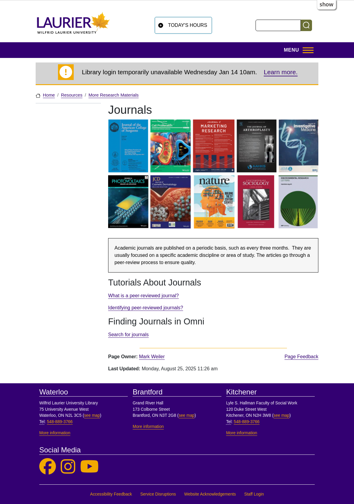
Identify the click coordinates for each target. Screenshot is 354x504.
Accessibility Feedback (111, 494)
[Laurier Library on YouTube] (89, 466)
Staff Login (254, 494)
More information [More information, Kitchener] (241, 433)
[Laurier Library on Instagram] (68, 466)
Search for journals (128, 334)
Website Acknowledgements (210, 494)
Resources (71, 95)
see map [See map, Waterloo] (92, 415)
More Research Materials (113, 95)
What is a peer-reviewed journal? (143, 295)
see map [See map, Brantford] (187, 415)
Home (49, 95)
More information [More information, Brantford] (148, 426)
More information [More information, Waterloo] (54, 433)
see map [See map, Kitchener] (282, 415)
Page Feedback (301, 356)
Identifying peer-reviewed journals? (145, 307)
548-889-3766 (59, 421)
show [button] (326, 4)
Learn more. (281, 72)
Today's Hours (187, 25)
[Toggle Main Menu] (296, 50)
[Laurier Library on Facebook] (47, 466)
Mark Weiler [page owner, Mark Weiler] (152, 356)
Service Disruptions (158, 494)
